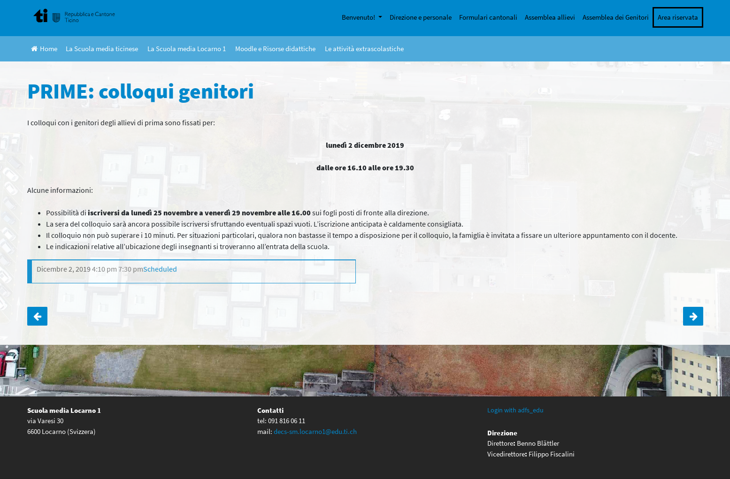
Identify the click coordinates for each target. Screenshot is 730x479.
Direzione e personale (421, 17)
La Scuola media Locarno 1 (186, 48)
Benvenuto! (359, 17)
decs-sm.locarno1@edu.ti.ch (315, 431)
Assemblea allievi (550, 17)
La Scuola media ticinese (102, 48)
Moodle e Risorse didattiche (275, 48)
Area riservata (678, 17)
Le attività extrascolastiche (364, 48)
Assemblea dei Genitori (616, 17)
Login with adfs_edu (515, 410)
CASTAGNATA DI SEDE (37, 316)
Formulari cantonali (488, 17)
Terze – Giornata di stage (693, 316)
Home (44, 48)
